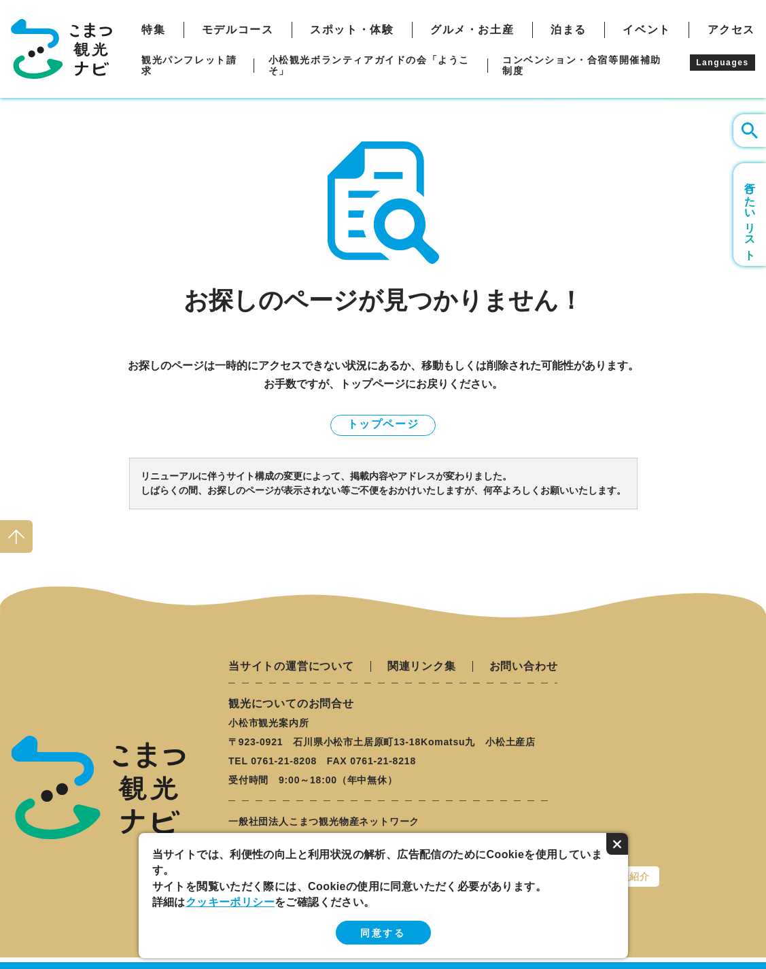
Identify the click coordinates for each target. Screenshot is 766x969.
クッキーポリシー (230, 902)
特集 (153, 29)
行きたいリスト (750, 214)
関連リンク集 (421, 666)
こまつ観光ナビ (61, 49)
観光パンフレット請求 (189, 65)
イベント (646, 29)
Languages (722, 62)
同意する (382, 933)
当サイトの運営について (291, 666)
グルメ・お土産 (472, 29)
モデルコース (238, 29)
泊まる (569, 29)
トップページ (383, 424)
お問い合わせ (523, 666)
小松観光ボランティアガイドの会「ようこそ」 (369, 65)
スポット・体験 (352, 29)
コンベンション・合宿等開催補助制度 (581, 65)
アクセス (731, 29)
